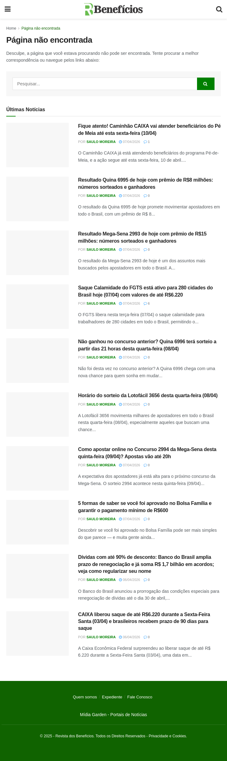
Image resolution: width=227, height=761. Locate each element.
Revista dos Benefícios (75, 736)
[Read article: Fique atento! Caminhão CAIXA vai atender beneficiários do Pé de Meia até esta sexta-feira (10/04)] (37, 145)
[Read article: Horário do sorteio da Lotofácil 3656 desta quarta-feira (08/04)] (37, 414)
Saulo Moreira (101, 142)
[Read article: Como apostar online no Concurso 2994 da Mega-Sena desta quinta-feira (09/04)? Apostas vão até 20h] (37, 468)
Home (11, 28)
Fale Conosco (139, 697)
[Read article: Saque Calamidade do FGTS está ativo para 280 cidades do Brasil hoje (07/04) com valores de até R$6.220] (37, 306)
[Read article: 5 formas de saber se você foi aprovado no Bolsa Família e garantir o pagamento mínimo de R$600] (37, 522)
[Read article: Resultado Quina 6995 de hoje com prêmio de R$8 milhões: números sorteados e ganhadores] (37, 199)
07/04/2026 (129, 142)
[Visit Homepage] (113, 9)
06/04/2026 (129, 580)
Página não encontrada (41, 28)
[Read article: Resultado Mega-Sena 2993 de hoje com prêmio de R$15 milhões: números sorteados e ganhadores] (37, 253)
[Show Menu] (8, 9)
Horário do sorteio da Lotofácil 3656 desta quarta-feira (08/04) (148, 395)
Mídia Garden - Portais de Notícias (113, 714)
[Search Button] (219, 9)
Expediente (112, 697)
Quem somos (85, 697)
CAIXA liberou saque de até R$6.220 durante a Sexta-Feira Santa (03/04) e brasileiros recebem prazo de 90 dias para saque (144, 621)
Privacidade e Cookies (167, 736)
